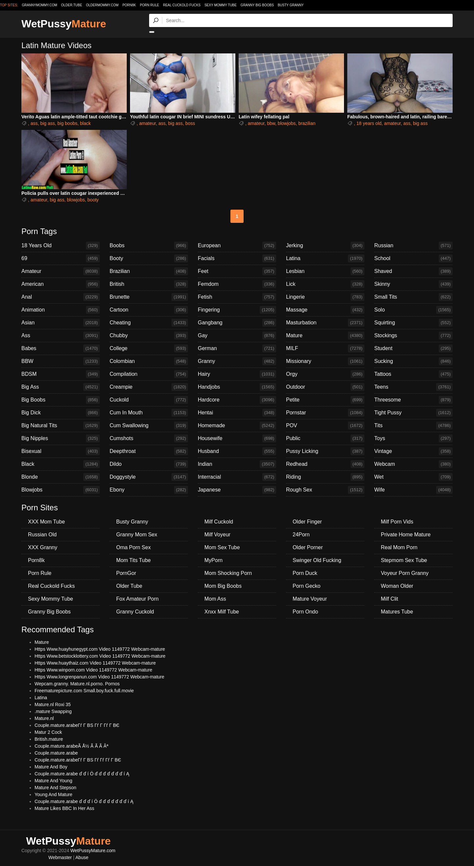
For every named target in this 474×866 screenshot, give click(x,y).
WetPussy (63, 24)
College (149, 348)
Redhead (325, 464)
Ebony (149, 490)
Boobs (149, 246)
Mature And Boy (51, 766)
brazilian (306, 123)
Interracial (237, 477)
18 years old (369, 123)
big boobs (68, 123)
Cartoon (149, 310)
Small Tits (413, 297)
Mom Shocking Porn (228, 573)
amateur (147, 123)
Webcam (413, 464)
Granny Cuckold (135, 611)
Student (413, 348)
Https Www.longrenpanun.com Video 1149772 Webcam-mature (99, 676)
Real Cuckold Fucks (181, 5)
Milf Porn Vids (397, 521)
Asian (60, 323)
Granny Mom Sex (136, 534)
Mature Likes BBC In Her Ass (64, 808)
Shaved (413, 271)
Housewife (237, 438)
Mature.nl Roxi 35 (53, 704)
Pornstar (325, 413)
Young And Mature (53, 794)
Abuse (82, 857)
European (237, 246)
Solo (413, 310)
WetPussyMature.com (93, 850)
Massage (325, 310)
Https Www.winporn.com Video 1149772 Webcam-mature (93, 669)
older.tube (71, 5)
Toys (413, 438)
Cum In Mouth (149, 413)
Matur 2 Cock (48, 732)
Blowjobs (60, 490)
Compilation (149, 374)
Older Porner (308, 547)
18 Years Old (60, 246)
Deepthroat (149, 451)
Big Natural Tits (60, 426)
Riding (325, 477)
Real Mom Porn (399, 547)
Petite (325, 400)
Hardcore (237, 400)
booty (93, 199)
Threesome (413, 400)
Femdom (237, 284)
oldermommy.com (102, 5)
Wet (413, 477)
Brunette (149, 297)
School (413, 258)
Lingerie (325, 297)
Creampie (149, 387)
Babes (60, 348)
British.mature (49, 739)
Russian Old (42, 534)
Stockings (413, 336)
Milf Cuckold (218, 521)
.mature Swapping (53, 711)
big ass (47, 123)
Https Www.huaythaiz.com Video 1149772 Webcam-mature (95, 663)
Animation (60, 310)
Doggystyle (149, 477)
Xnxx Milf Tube (221, 611)
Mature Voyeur (310, 599)
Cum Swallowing (149, 426)
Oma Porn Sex (133, 547)
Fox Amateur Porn (137, 599)
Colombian (149, 361)
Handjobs (237, 387)
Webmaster (60, 857)
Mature (325, 336)
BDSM (60, 374)
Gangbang (237, 323)
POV (325, 426)
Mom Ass (215, 599)
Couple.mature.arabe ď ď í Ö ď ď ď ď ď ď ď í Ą (82, 773)
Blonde (60, 477)
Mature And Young (53, 780)
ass (34, 123)
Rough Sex (325, 490)
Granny (237, 361)
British (149, 284)
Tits (413, 426)
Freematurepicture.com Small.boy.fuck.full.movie (84, 690)
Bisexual (60, 451)
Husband (237, 451)
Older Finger (307, 521)
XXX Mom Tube (46, 521)
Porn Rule (149, 5)
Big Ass (60, 387)
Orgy (325, 374)
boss (190, 123)
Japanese (237, 490)
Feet (237, 271)
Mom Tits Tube (133, 560)
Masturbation (325, 323)
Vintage (413, 451)
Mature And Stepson (55, 787)
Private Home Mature (406, 534)
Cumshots (149, 438)
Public (325, 438)
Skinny (413, 284)
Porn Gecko (306, 586)
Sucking (413, 361)
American (60, 284)
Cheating (149, 323)
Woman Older (397, 586)
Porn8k (129, 5)
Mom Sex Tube (222, 547)
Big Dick (60, 413)
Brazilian (149, 271)
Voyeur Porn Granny (405, 573)
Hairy (237, 374)
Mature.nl (44, 718)
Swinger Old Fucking (317, 560)
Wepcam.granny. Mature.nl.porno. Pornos (77, 683)
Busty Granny (291, 5)
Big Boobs (60, 400)
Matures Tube (397, 611)
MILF (325, 348)
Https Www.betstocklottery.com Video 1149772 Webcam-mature (100, 656)
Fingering (237, 310)
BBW (60, 361)
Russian (413, 246)
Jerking (325, 246)
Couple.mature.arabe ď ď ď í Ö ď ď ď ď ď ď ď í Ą (84, 801)
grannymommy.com (39, 5)
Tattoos (413, 374)
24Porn (301, 534)
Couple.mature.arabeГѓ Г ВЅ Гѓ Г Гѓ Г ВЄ (77, 725)
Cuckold (149, 400)
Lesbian (325, 271)
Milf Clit (389, 599)
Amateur (60, 271)
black (85, 123)
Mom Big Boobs (223, 586)
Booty (149, 258)
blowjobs (287, 123)
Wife (413, 490)
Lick (325, 284)
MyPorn (213, 560)
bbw (271, 123)
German (237, 348)
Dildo (149, 464)
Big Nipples (60, 438)
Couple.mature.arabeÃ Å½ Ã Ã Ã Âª (71, 746)
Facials (237, 258)
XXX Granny (42, 547)
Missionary (325, 361)
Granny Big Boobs (257, 5)
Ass (60, 336)
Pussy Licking (325, 451)
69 (60, 258)
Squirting (413, 323)
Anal (60, 297)
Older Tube (129, 586)
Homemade (237, 426)
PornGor (126, 573)
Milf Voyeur (217, 534)
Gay (237, 336)
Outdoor (325, 387)
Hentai (237, 413)
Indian (237, 464)
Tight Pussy (413, 413)
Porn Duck (305, 573)
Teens (413, 387)
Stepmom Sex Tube (404, 560)
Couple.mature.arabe (56, 753)
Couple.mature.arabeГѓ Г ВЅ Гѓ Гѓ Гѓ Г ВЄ (78, 759)
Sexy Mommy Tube (220, 5)
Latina (325, 258)
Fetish (237, 297)
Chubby (149, 336)
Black (60, 464)
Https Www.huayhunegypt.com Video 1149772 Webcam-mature (100, 649)
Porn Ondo (305, 611)
